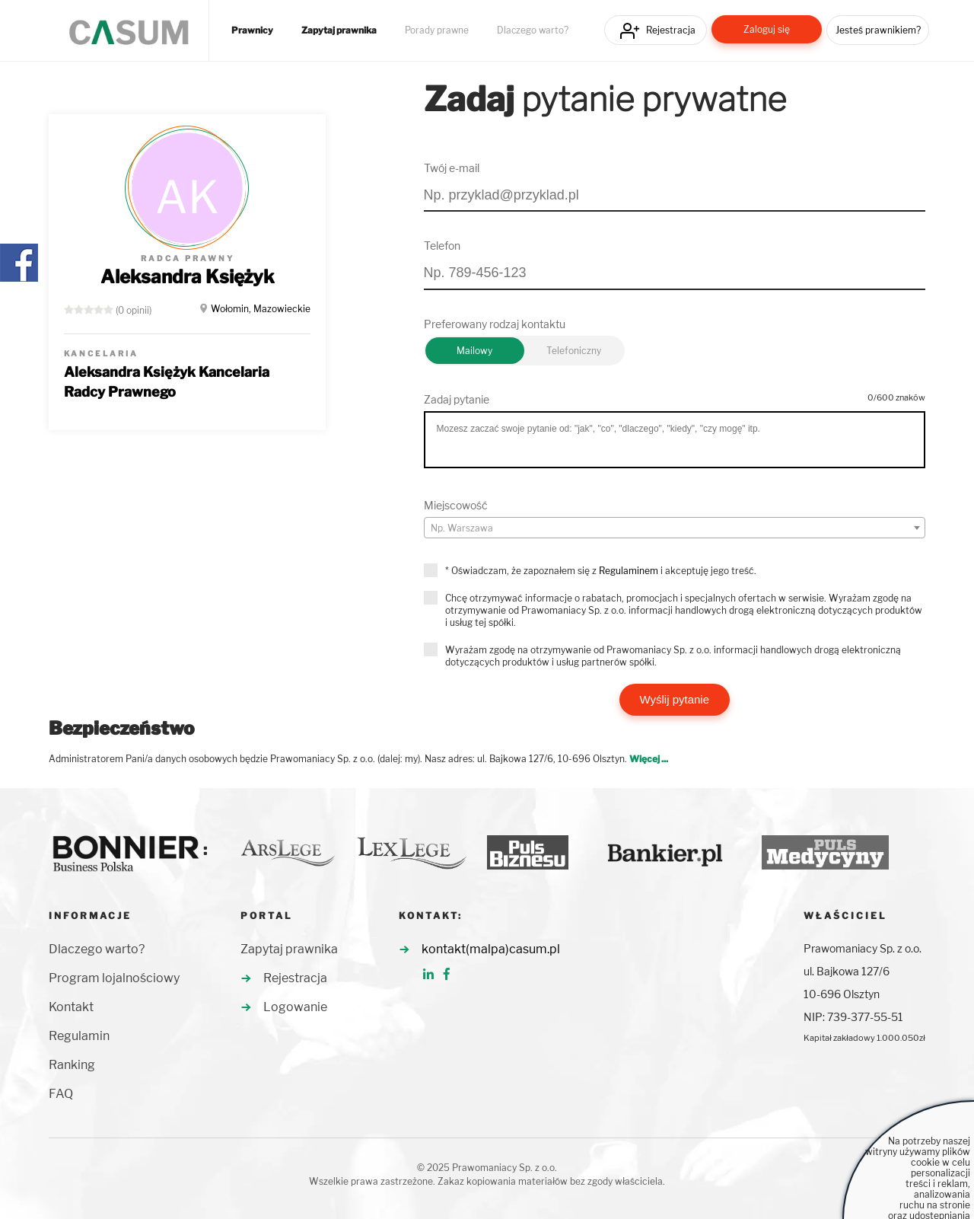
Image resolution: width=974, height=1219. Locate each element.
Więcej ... (648, 758)
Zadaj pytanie (456, 399)
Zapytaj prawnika (339, 30)
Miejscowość (456, 505)
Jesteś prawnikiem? (878, 30)
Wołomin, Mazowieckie (260, 308)
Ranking (72, 1065)
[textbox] (675, 528)
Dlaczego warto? (532, 30)
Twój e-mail (451, 167)
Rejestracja (670, 30)
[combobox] (675, 527)
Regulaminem (628, 570)
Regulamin (79, 1036)
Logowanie (295, 1007)
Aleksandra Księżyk (187, 277)
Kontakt (71, 1007)
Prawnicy (252, 30)
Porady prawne (437, 30)
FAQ (61, 1094)
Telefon (442, 245)
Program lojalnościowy (114, 978)
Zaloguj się (766, 29)
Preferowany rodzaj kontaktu (494, 324)
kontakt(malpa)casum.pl (491, 949)
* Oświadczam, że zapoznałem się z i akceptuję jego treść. (600, 570)
